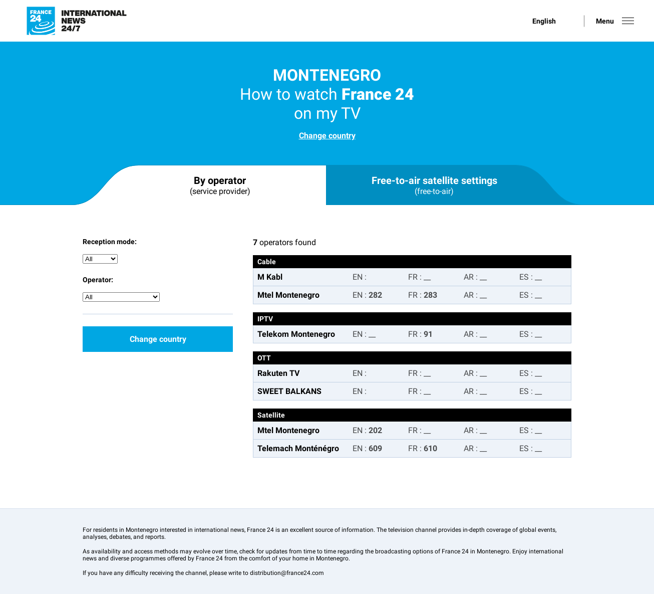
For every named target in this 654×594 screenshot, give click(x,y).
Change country (327, 135)
